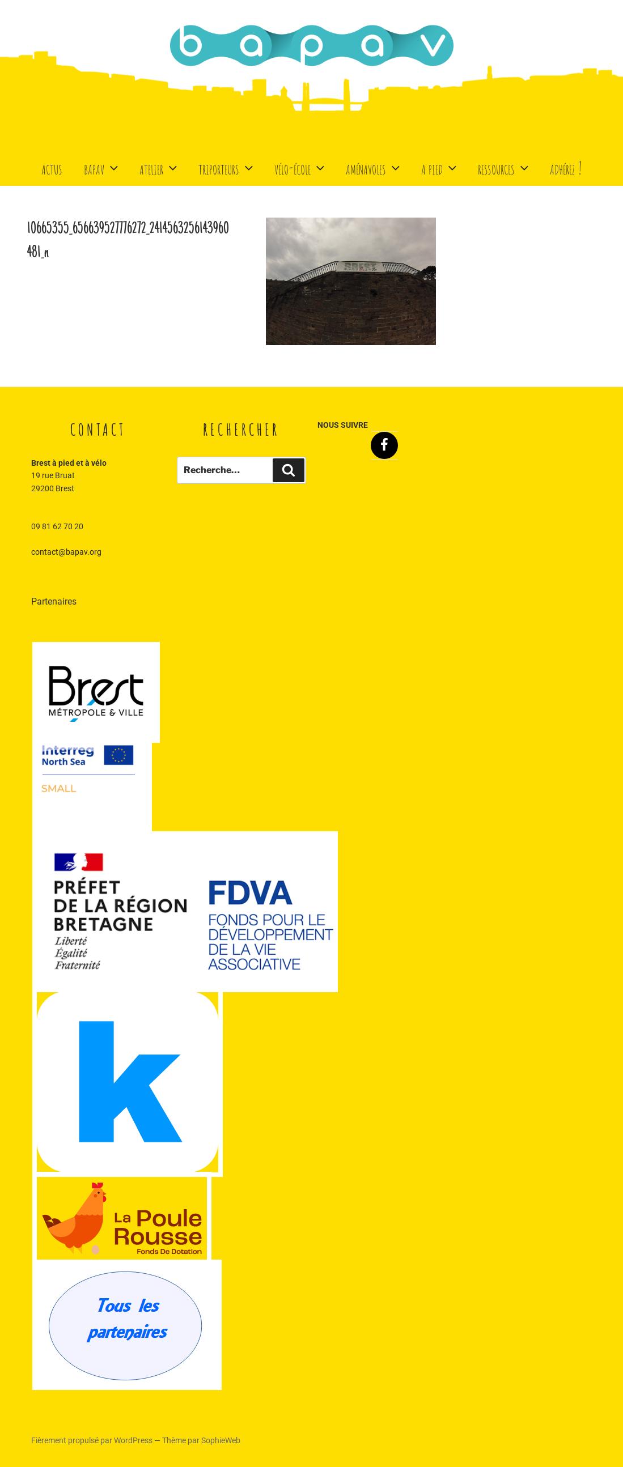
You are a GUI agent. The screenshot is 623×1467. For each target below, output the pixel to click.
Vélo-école (300, 167)
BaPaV (102, 167)
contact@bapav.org (66, 551)
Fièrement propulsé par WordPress (92, 1440)
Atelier (159, 167)
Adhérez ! (566, 167)
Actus (51, 167)
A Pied (440, 167)
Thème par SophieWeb (201, 1440)
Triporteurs (227, 167)
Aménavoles (374, 167)
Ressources (504, 167)
